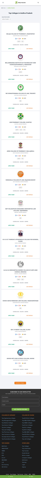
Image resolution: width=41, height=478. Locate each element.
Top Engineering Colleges (8, 418)
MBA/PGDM (5, 448)
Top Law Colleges (6, 429)
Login (23, 464)
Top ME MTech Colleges (28, 434)
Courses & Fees (16, 44)
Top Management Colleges (9, 420)
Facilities (22, 44)
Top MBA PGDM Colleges (28, 420)
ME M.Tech (4, 467)
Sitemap (24, 462)
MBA (30, 474)
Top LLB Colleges (26, 439)
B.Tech (26, 474)
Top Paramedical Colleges (8, 439)
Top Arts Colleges (6, 427)
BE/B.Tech (4, 446)
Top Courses (25, 451)
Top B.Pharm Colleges (28, 436)
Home (4, 8)
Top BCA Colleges (26, 429)
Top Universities (26, 448)
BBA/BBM (4, 460)
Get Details (29, 48)
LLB (3, 462)
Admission (25, 460)
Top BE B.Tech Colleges (28, 418)
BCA (3, 455)
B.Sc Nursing (5, 464)
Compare (26, 44)
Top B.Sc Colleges (26, 427)
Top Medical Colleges (7, 423)
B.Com (3, 457)
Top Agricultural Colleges (8, 436)
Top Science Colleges (7, 425)
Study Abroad (25, 453)
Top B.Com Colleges (27, 425)
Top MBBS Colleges (27, 423)
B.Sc (3, 453)
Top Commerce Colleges (8, 434)
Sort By (10, 476)
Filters (31, 476)
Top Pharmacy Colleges (8, 432)
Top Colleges (25, 446)
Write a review (26, 455)
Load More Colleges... (20, 383)
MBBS (3, 451)
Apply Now (11, 48)
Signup (24, 467)
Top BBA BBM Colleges (28, 432)
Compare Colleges (27, 457)
